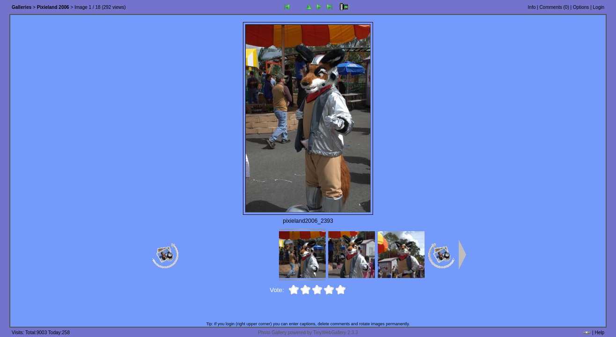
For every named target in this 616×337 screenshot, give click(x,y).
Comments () (554, 7)
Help (599, 332)
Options (581, 7)
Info (532, 7)
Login (598, 7)
